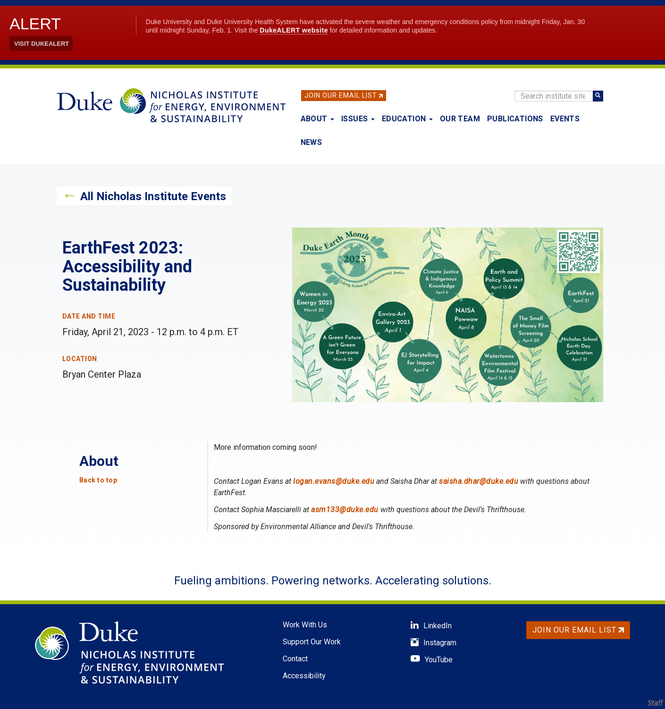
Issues (358, 118)
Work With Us (305, 624)
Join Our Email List (340, 95)
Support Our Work (312, 641)
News (311, 142)
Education (407, 118)
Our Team (460, 118)
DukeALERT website (294, 30)
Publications (515, 118)
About (317, 118)
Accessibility (304, 675)
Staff (655, 703)
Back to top (98, 480)
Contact (295, 658)
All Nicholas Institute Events (153, 196)
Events (565, 118)
